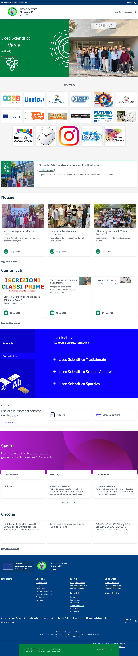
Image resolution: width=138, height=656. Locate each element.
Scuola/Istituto (10, 356)
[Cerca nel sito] (117, 12)
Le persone (40, 588)
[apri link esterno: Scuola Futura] (103, 116)
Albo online (74, 611)
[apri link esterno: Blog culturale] (80, 116)
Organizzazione (42, 597)
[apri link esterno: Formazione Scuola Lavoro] (23, 136)
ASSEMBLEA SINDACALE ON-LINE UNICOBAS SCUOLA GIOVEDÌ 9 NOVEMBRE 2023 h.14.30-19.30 (113, 526)
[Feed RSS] (136, 12)
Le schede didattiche (113, 585)
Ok (112, 649)
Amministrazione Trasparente (13, 618)
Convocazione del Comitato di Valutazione (63, 281)
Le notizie (74, 596)
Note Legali (78, 618)
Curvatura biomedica (106, 280)
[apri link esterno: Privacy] (92, 136)
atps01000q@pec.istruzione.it (90, 634)
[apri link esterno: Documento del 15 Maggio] (115, 136)
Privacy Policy (64, 618)
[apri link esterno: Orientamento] (103, 99)
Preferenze (102, 649)
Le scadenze (75, 608)
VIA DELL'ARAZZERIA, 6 (62, 631)
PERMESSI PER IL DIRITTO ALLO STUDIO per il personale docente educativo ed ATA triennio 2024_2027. (23, 526)
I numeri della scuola (44, 591)
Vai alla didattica (9, 422)
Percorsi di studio (77, 588)
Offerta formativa (112, 582)
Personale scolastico (78, 585)
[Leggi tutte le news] (9, 261)
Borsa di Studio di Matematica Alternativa (64, 232)
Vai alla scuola (9, 58)
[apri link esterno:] (11, 99)
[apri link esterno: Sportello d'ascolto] (34, 116)
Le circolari (74, 602)
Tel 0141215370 (43, 634)
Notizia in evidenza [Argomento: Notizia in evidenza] (46, 170)
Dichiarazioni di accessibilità (98, 618)
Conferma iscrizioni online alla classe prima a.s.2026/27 (22, 298)
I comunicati (75, 599)
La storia (39, 599)
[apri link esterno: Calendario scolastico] (126, 116)
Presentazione (41, 582)
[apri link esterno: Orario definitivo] (46, 136)
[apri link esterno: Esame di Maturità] (126, 99)
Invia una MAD (48, 618)
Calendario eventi (77, 605)
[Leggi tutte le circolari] (10, 548)
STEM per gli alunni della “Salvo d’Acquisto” (111, 232)
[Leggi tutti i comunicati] (10, 322)
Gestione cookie (7, 622)
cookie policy (57, 651)
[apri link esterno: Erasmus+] (11, 116)
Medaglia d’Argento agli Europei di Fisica (20, 232)
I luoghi (39, 585)
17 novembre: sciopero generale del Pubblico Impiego (67, 525)
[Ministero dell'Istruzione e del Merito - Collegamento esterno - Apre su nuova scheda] (14, 2)
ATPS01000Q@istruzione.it (64, 634)
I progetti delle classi (113, 588)
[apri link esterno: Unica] (34, 99)
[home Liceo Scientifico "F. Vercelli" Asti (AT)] (22, 12)
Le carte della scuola (44, 594)
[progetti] (69, 415)
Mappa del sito (112, 593)
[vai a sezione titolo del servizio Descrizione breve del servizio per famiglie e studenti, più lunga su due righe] (23, 474)
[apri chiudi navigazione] (3, 12)
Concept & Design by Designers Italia (109, 643)
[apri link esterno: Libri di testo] (57, 116)
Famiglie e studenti (77, 582)
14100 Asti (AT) (78, 631)
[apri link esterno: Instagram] (69, 136)
